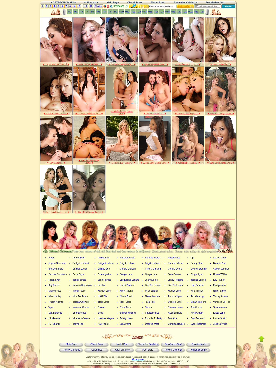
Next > (98, 6)
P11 (127, 11)
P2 (75, 11)
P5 (92, 11)
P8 (110, 11)
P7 (104, 11)
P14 (144, 11)
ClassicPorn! (96, 344)
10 (78, 6)
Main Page (71, 344)
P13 (138, 11)
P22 (190, 11)
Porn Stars (147, 349)
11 (85, 6)
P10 (121, 11)
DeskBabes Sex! (173, 344)
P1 (69, 11)
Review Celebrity (71, 349)
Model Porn (122, 344)
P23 (196, 11)
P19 (173, 11)
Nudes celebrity (199, 349)
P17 (161, 11)
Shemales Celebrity (148, 344)
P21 (184, 11)
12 (91, 6)
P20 (179, 11)
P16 (156, 11)
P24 (202, 11)
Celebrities (96, 349)
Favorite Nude (198, 344)
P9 (115, 11)
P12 (133, 11)
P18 (167, 11)
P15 (150, 11)
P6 (98, 11)
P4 (87, 11)
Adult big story (122, 349)
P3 (81, 11)
